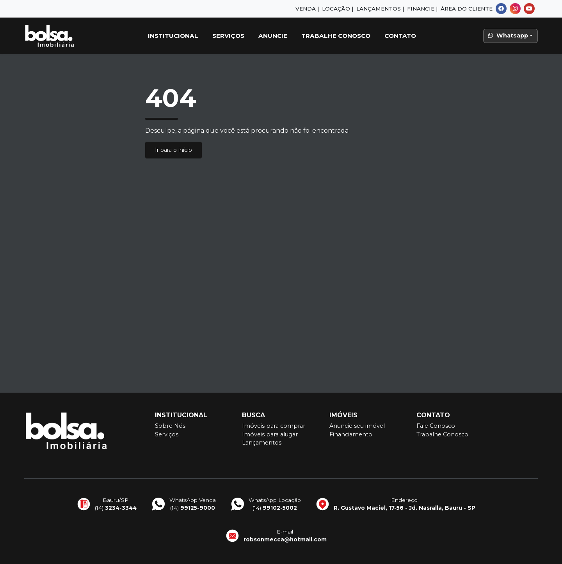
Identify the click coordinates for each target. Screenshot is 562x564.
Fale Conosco (435, 425)
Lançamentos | (380, 8)
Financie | (422, 8)
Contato (400, 35)
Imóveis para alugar (270, 434)
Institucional (173, 35)
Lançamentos (261, 442)
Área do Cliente (467, 8)
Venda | (307, 8)
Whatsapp (508, 35)
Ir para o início (173, 149)
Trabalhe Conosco (335, 35)
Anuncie (272, 35)
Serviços (228, 35)
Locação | (337, 8)
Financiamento (350, 434)
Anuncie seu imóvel (357, 425)
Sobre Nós (170, 425)
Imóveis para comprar (273, 425)
